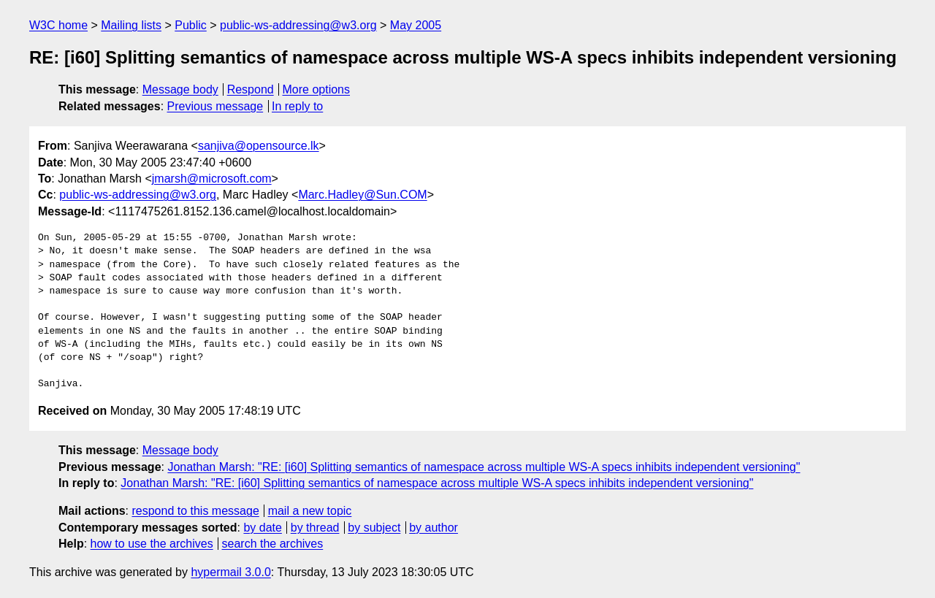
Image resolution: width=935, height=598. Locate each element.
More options (317, 89)
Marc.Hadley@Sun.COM (362, 194)
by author (433, 527)
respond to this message (195, 511)
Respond (250, 89)
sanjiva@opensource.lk (258, 145)
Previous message (215, 106)
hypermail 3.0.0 (230, 572)
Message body (180, 89)
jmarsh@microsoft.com (212, 178)
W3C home (58, 25)
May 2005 (415, 25)
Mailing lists (131, 25)
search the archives (273, 543)
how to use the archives (152, 543)
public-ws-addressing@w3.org (298, 25)
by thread (315, 527)
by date (262, 527)
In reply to (297, 106)
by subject (374, 527)
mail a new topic (310, 511)
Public (191, 25)
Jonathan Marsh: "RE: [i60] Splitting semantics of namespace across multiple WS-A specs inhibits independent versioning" (483, 467)
